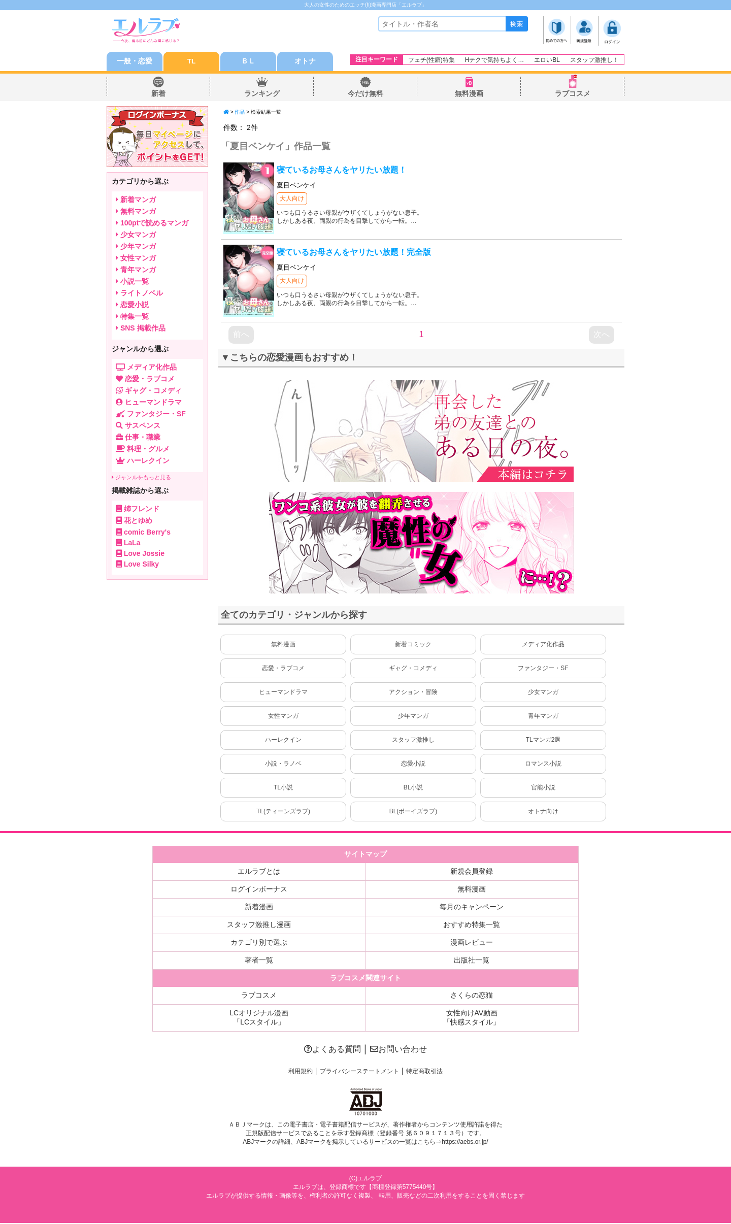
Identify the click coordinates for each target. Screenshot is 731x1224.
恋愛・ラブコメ (283, 669)
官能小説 (543, 788)
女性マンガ (283, 716)
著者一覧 (259, 961)
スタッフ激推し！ (594, 59)
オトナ (305, 62)
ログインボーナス (258, 890)
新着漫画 (259, 908)
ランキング (262, 94)
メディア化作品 (543, 645)
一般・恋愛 (134, 62)
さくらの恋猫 (471, 996)
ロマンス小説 (543, 764)
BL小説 (413, 788)
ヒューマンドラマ (283, 693)
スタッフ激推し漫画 (259, 925)
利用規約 (300, 1072)
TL (191, 62)
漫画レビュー (471, 943)
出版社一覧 (471, 961)
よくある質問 (332, 1050)
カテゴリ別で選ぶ (258, 943)
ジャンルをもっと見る (141, 478)
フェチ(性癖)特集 (431, 59)
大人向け (292, 199)
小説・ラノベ (283, 764)
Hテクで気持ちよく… (494, 59)
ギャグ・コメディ (413, 669)
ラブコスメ (572, 94)
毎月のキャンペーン (472, 908)
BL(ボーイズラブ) (413, 812)
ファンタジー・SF (543, 669)
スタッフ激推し (413, 740)
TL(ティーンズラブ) (283, 812)
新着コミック (413, 645)
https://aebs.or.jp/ (465, 1142)
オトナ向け (543, 812)
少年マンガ (413, 716)
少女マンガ (543, 693)
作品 (240, 113)
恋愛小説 (413, 764)
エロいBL (547, 59)
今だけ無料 (365, 94)
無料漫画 (469, 94)
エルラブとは (259, 872)
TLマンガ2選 (543, 740)
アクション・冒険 (413, 693)
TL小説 (283, 788)
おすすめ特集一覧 (471, 925)
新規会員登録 (471, 872)
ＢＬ (248, 62)
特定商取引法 (424, 1072)
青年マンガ (543, 716)
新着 (158, 94)
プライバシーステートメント (359, 1072)
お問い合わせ (398, 1050)
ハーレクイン (283, 740)
